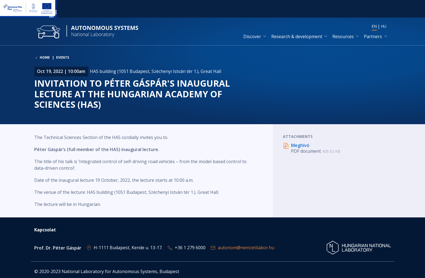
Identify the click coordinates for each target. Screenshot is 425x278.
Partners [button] (373, 36)
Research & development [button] (296, 36)
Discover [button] (252, 36)
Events (62, 57)
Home (45, 57)
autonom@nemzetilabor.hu (246, 248)
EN (374, 26)
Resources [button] (343, 36)
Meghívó (300, 145)
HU (383, 26)
